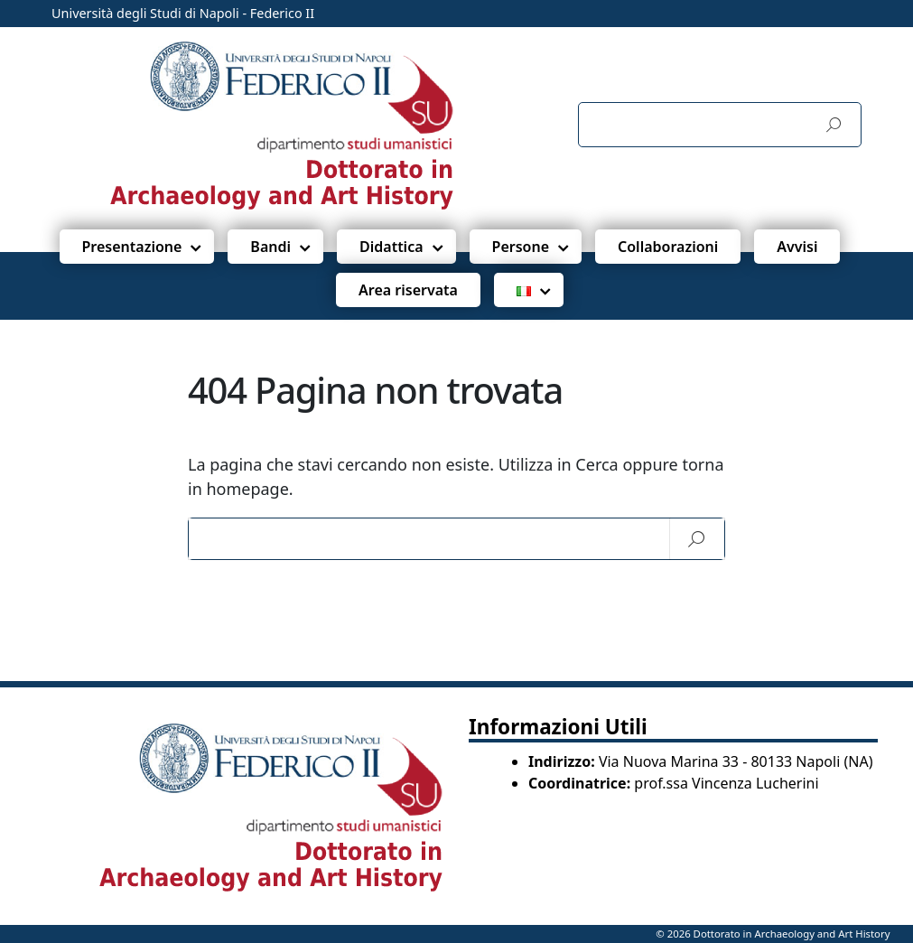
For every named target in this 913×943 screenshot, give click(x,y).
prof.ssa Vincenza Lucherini (726, 783)
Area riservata (408, 290)
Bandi (270, 247)
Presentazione (132, 247)
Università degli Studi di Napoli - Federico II (182, 13)
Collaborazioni (668, 247)
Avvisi (797, 247)
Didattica (391, 247)
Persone (520, 247)
